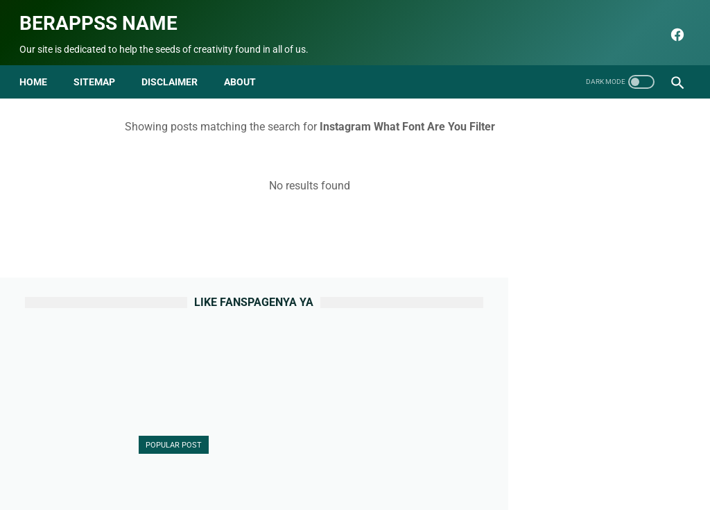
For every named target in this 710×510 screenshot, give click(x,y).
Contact (256, 466)
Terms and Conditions (456, 466)
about (245, 68)
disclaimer (175, 68)
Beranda (166, 466)
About (211, 466)
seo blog (285, 488)
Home (39, 68)
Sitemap (100, 68)
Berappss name (104, 14)
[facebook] (670, 25)
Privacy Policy (366, 466)
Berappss (500, 488)
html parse (540, 466)
